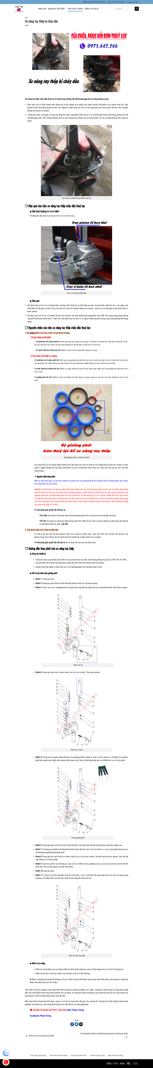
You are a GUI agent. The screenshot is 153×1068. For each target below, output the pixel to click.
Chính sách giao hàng (38, 1055)
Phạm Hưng (45, 1016)
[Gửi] (137, 9)
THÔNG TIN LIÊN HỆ (91, 8)
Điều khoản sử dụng (115, 1055)
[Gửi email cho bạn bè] (81, 1024)
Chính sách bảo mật (97, 1055)
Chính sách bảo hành (78, 1055)
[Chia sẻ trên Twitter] (77, 1024)
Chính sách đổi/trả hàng (58, 1055)
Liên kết (64, 524)
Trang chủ (42, 8)
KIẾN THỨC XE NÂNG (75, 8)
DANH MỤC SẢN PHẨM (57, 8)
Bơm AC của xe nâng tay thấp (39, 1036)
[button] (132, 2)
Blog (26, 18)
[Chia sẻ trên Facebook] (72, 1024)
